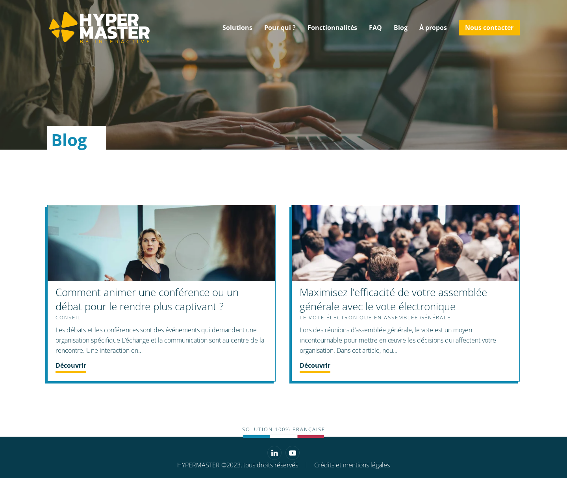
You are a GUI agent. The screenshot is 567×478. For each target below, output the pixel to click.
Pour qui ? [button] (280, 27)
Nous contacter (489, 27)
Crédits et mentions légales (352, 465)
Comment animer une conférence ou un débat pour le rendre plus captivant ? (147, 299)
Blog (401, 27)
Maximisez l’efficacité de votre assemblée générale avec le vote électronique (393, 299)
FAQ (375, 27)
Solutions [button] (237, 27)
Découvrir (71, 365)
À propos (433, 27)
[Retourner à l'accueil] (98, 27)
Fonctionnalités (332, 27)
